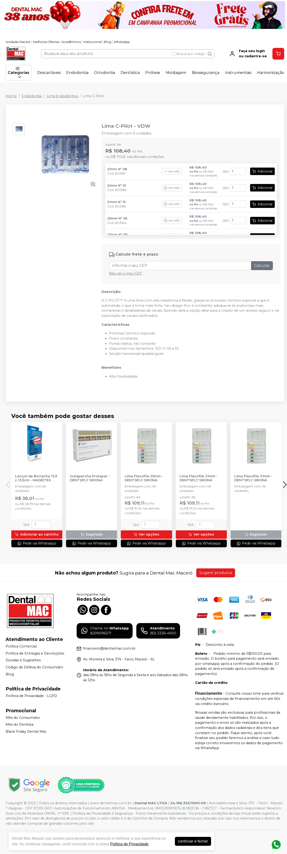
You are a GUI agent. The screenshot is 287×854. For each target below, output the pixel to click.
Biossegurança (205, 72)
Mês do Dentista (19, 725)
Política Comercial (21, 646)
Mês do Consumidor (23, 718)
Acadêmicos (71, 42)
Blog (107, 42)
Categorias (18, 72)
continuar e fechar (193, 841)
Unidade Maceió (18, 42)
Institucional (92, 42)
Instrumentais (238, 72)
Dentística (130, 72)
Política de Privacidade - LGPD (31, 696)
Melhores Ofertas (46, 42)
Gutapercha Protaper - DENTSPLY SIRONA (90, 478)
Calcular (262, 265)
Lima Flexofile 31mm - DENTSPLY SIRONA (253, 478)
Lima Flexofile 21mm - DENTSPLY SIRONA (199, 478)
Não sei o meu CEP (125, 273)
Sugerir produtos (215, 573)
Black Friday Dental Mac (26, 731)
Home (11, 96)
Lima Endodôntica (62, 96)
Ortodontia (104, 72)
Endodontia (77, 72)
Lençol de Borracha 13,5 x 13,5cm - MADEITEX (36, 478)
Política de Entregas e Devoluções (35, 653)
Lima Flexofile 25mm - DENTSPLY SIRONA (144, 478)
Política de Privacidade (129, 844)
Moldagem (176, 72)
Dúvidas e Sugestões (23, 660)
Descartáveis (49, 72)
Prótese (152, 72)
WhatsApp (122, 42)
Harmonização (270, 72)
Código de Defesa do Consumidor (34, 667)
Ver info (172, 171)
